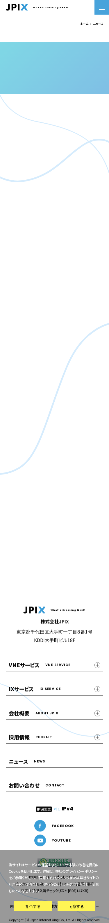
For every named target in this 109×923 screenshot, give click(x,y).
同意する (76, 906)
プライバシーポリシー (82, 871)
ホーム (84, 24)
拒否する (32, 906)
